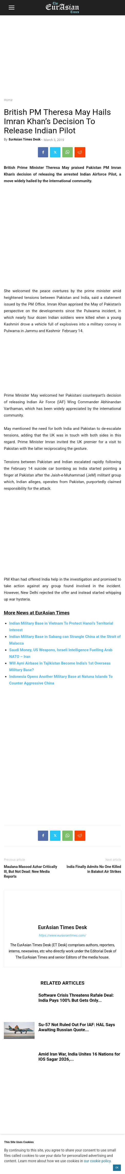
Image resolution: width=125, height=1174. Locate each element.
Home (8, 100)
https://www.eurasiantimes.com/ (62, 935)
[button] (11, 7)
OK (117, 1167)
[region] (62, 55)
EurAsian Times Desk (24, 139)
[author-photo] (62, 920)
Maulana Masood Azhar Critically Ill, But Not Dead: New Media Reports (30, 871)
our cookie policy (97, 1161)
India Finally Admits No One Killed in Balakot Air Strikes (94, 869)
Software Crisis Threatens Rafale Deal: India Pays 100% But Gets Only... (76, 998)
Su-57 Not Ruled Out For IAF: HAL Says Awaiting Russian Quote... (76, 1027)
